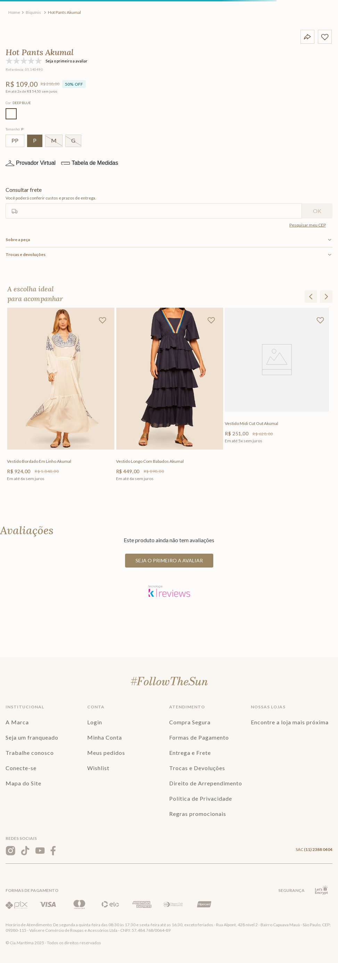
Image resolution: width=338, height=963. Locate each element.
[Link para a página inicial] (14, 12)
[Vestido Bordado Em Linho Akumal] (60, 401)
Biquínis (33, 12)
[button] (11, 113)
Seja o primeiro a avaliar (169, 560)
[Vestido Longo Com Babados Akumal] (169, 401)
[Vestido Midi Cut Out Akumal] (277, 401)
